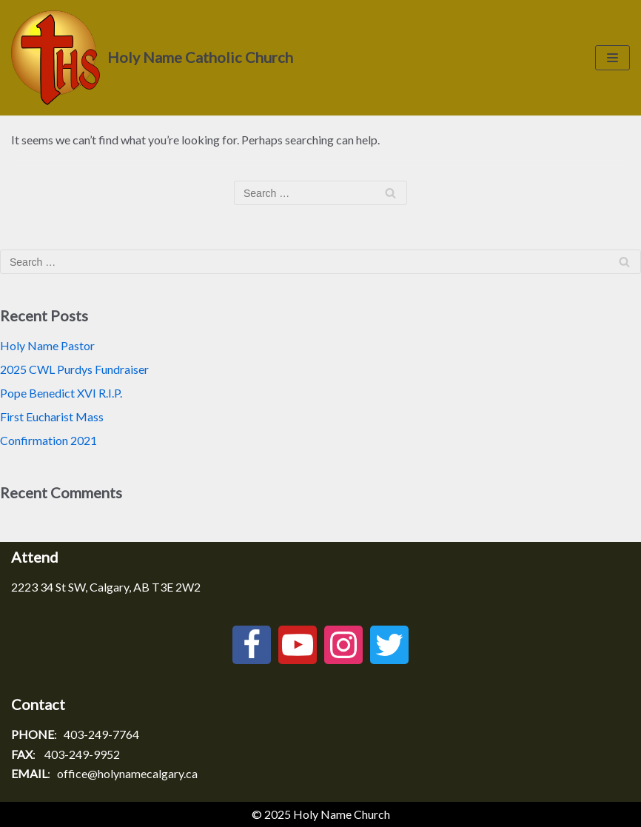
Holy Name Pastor (47, 345)
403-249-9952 (82, 754)
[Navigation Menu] (612, 57)
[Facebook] (251, 645)
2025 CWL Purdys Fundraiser (74, 369)
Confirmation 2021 (48, 440)
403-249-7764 (101, 734)
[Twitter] (389, 645)
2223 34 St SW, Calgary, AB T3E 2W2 (106, 587)
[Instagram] (343, 645)
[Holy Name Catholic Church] (152, 57)
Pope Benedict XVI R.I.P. (61, 393)
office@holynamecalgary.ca (127, 773)
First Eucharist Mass (52, 416)
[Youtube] (297, 645)
